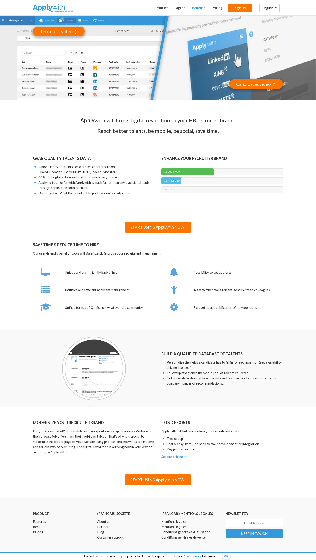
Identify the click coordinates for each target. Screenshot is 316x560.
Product (162, 8)
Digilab (180, 8)
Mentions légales (174, 521)
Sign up (240, 8)
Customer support (110, 537)
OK (226, 556)
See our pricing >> (174, 456)
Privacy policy (192, 556)
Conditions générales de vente (183, 537)
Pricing (217, 8)
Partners (103, 527)
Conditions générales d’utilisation (185, 532)
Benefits (198, 8)
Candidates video (253, 84)
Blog (100, 532)
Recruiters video (56, 31)
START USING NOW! (158, 227)
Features (39, 521)
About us (103, 521)
